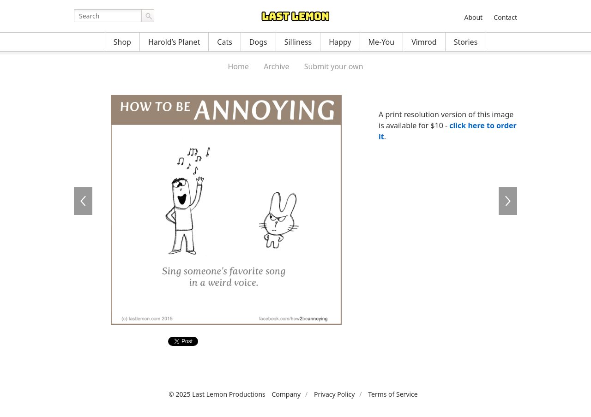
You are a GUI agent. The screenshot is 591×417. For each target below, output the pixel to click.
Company (286, 394)
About (473, 17)
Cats (224, 42)
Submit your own (333, 66)
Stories (466, 42)
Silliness (298, 42)
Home (238, 66)
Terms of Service (393, 394)
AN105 (83, 201)
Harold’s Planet (174, 42)
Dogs (258, 42)
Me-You (381, 42)
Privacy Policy (334, 394)
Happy (340, 42)
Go (147, 15)
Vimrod (424, 42)
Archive (276, 66)
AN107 (508, 201)
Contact (505, 17)
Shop (122, 42)
